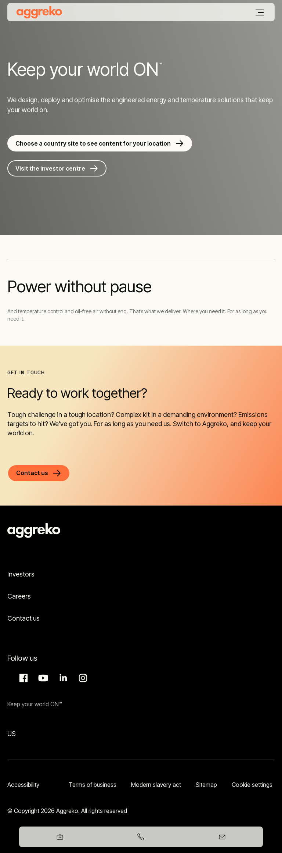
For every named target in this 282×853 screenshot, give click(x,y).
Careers (19, 596)
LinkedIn (62, 678)
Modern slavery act (156, 784)
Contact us (23, 618)
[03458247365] (140, 837)
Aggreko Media (42, 678)
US (11, 734)
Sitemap (206, 784)
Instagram (82, 678)
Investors (21, 574)
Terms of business (92, 784)
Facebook (22, 678)
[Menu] (259, 12)
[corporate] (39, 12)
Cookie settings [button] (252, 784)
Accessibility (23, 784)
